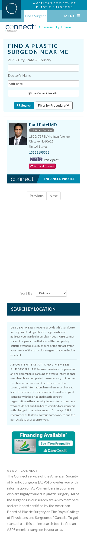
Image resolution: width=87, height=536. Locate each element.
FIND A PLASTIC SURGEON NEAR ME (38, 49)
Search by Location (33, 309)
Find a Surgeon (35, 16)
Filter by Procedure (54, 105)
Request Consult (42, 166)
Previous (37, 195)
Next (53, 195)
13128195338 (39, 152)
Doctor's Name (19, 75)
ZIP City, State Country (29, 60)
